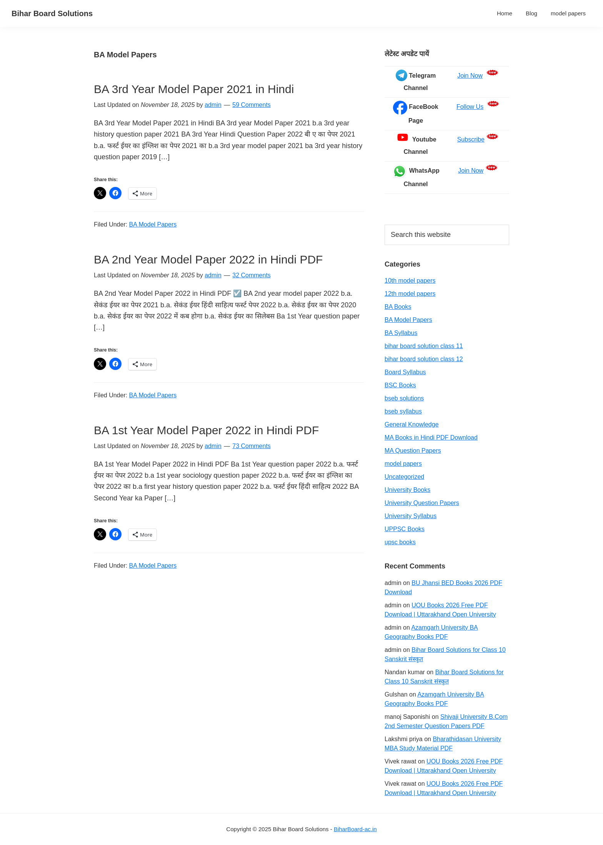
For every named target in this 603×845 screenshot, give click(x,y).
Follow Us (469, 106)
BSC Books (400, 385)
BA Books (398, 306)
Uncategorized (404, 476)
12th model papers (410, 293)
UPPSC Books (405, 529)
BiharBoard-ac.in (355, 829)
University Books (407, 490)
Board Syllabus (405, 372)
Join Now (470, 75)
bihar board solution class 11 (424, 346)
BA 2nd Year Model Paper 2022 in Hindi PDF (208, 259)
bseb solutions (404, 398)
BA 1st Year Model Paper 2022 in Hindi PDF (206, 430)
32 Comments (251, 275)
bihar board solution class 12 (424, 359)
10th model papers (410, 280)
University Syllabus (410, 516)
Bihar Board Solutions (52, 13)
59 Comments (251, 105)
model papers (403, 463)
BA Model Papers (153, 224)
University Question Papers (422, 503)
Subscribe (471, 139)
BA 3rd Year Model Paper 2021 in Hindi (194, 89)
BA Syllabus (401, 333)
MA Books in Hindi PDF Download (431, 437)
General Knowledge (412, 424)
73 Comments (251, 446)
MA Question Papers (413, 450)
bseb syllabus (403, 411)
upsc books (400, 542)
